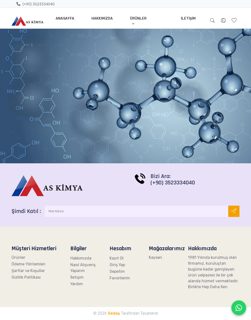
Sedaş (114, 313)
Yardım (76, 284)
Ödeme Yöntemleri (28, 264)
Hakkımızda (102, 18)
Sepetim (117, 271)
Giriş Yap (117, 264)
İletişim (188, 18)
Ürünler (138, 18)
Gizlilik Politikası (26, 277)
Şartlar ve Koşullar (28, 270)
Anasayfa (65, 18)
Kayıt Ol (117, 258)
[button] (212, 21)
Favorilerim (120, 278)
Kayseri (155, 257)
